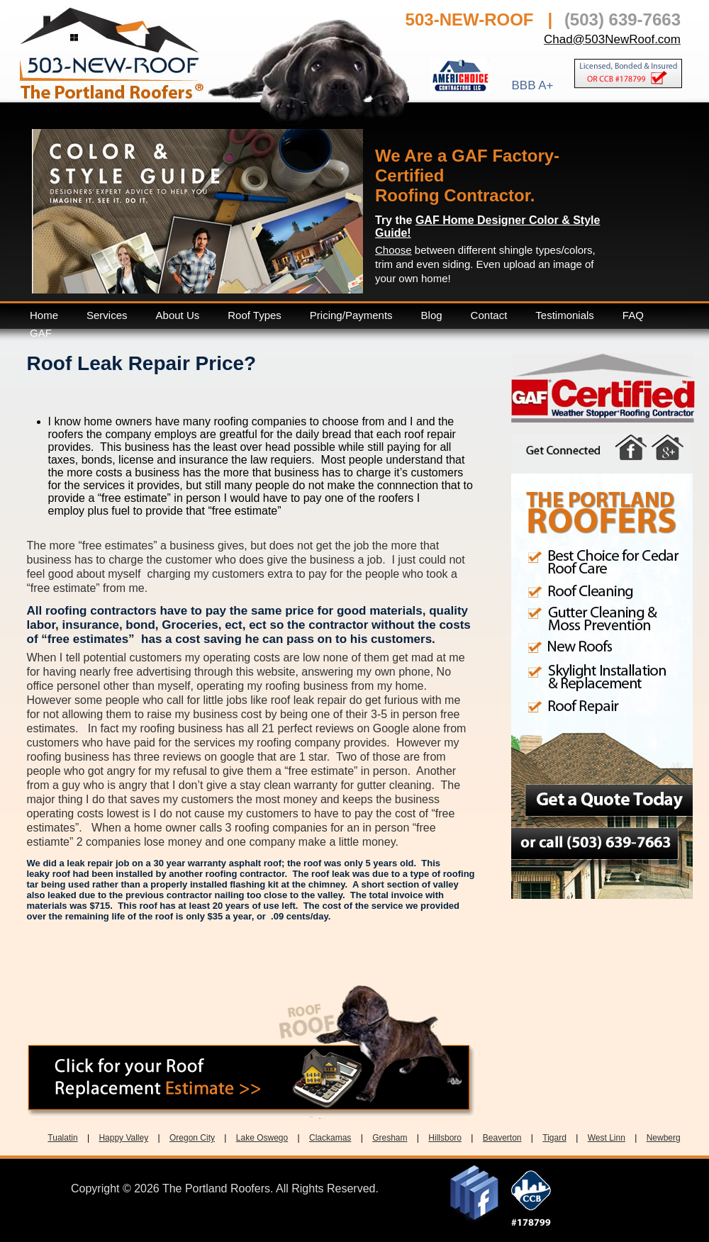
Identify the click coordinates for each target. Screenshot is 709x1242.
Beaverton (502, 1138)
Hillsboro (445, 1138)
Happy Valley (123, 1138)
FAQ (633, 315)
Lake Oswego (262, 1138)
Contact (489, 315)
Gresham (389, 1138)
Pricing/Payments (351, 315)
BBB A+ (532, 85)
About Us (178, 315)
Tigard (554, 1138)
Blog (431, 315)
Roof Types (254, 315)
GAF (41, 333)
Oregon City (192, 1138)
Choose (393, 250)
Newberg (664, 1138)
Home (44, 315)
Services (107, 315)
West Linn (606, 1138)
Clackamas (330, 1138)
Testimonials (564, 315)
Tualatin (62, 1138)
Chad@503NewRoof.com (612, 39)
